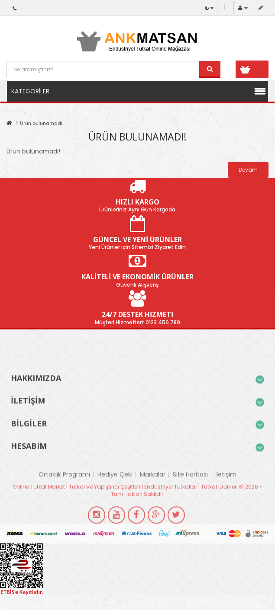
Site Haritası (190, 490)
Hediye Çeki (115, 490)
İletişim (225, 490)
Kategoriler (30, 91)
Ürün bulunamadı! (42, 123)
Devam (248, 169)
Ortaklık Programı (64, 490)
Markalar (152, 490)
